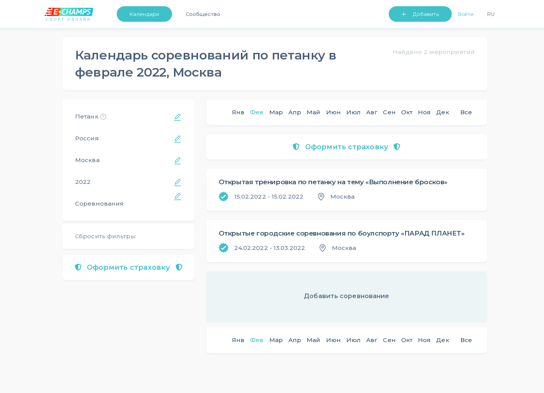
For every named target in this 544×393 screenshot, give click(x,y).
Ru (491, 14)
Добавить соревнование (346, 296)
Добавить (426, 14)
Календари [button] (144, 14)
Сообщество (203, 14)
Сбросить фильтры (105, 236)
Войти (466, 14)
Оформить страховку (129, 267)
